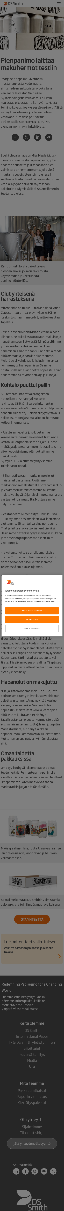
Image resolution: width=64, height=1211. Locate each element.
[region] (32, 605)
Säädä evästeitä (32, 628)
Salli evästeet (32, 619)
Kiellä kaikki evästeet (32, 610)
